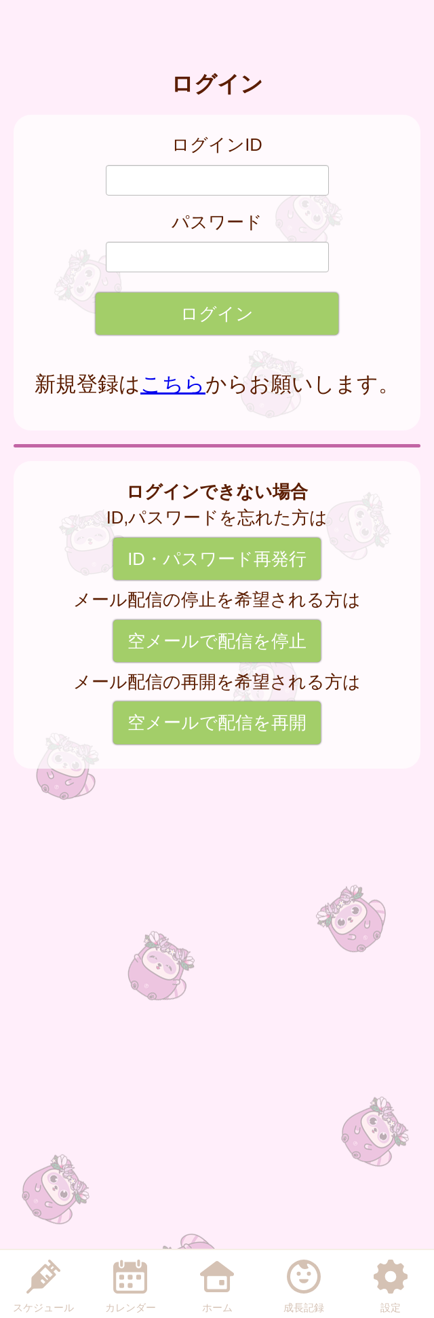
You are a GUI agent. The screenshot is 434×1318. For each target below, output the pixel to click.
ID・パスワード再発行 (217, 558)
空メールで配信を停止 (217, 641)
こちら (172, 384)
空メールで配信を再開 (217, 722)
